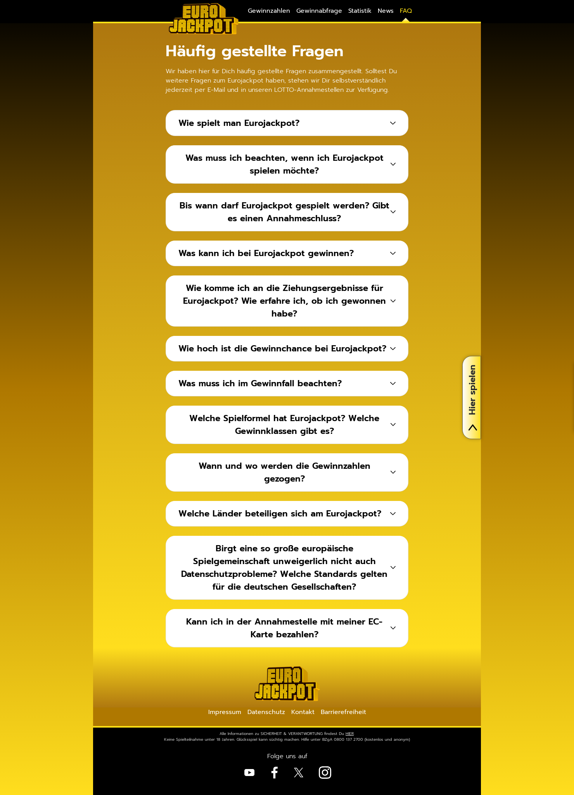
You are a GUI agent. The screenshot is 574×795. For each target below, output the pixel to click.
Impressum (224, 712)
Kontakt (303, 712)
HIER (350, 733)
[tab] (287, 123)
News (386, 10)
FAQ (406, 10)
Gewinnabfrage (319, 10)
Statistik (360, 10)
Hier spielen (472, 398)
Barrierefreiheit (343, 712)
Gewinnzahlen (269, 10)
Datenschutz (266, 712)
